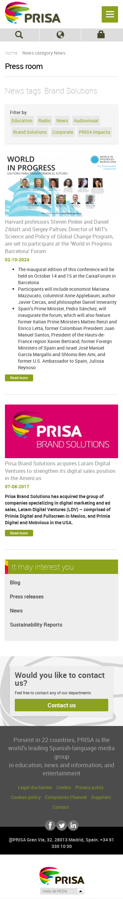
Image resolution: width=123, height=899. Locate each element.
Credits (63, 787)
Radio (44, 120)
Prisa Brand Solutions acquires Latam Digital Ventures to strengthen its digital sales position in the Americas (60, 471)
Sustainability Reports (36, 624)
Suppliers (101, 797)
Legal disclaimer (35, 787)
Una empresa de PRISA (61, 875)
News (62, 120)
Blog (15, 582)
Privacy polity (89, 787)
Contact (60, 807)
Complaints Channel (66, 797)
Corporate (62, 132)
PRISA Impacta (94, 132)
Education (21, 120)
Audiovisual (86, 120)
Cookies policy (26, 797)
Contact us (62, 705)
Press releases (27, 596)
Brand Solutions (30, 132)
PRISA (33, 15)
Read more (19, 377)
